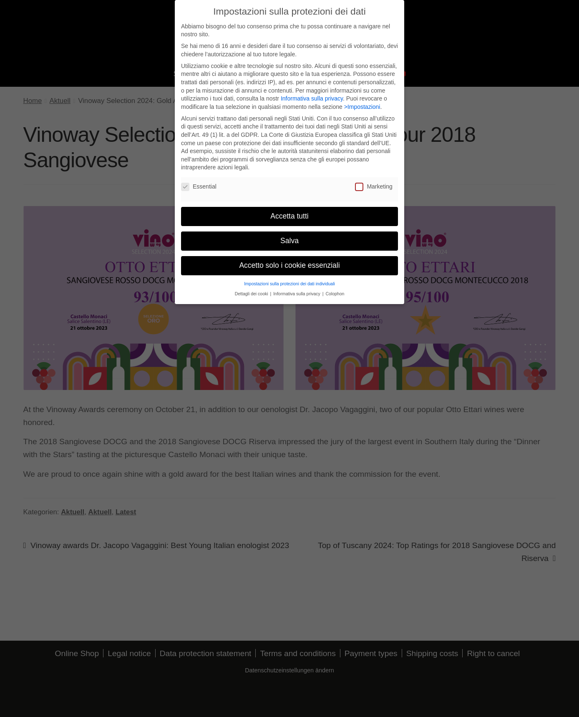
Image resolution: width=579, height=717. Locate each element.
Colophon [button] (334, 288)
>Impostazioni (362, 101)
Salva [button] (289, 235)
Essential (198, 182)
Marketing (373, 182)
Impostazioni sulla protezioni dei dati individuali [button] (289, 278)
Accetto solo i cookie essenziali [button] (289, 260)
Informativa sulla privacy (312, 93)
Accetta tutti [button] (289, 211)
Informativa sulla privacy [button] (297, 288)
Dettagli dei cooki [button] (252, 288)
